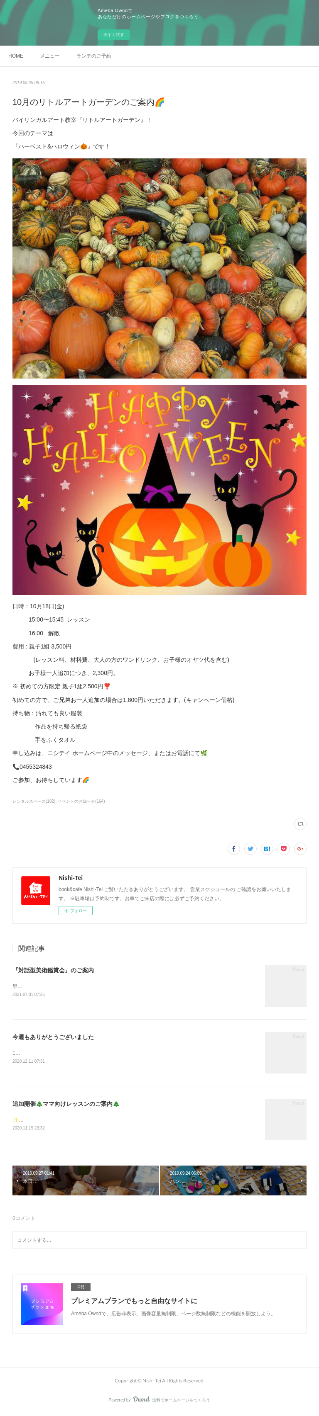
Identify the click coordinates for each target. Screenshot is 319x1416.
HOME (15, 56)
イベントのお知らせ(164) (81, 801)
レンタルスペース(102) (33, 801)
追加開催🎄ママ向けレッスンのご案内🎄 (66, 1105)
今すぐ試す (113, 34)
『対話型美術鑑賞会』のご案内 (53, 970)
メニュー (50, 56)
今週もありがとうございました (53, 1038)
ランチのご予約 (93, 56)
